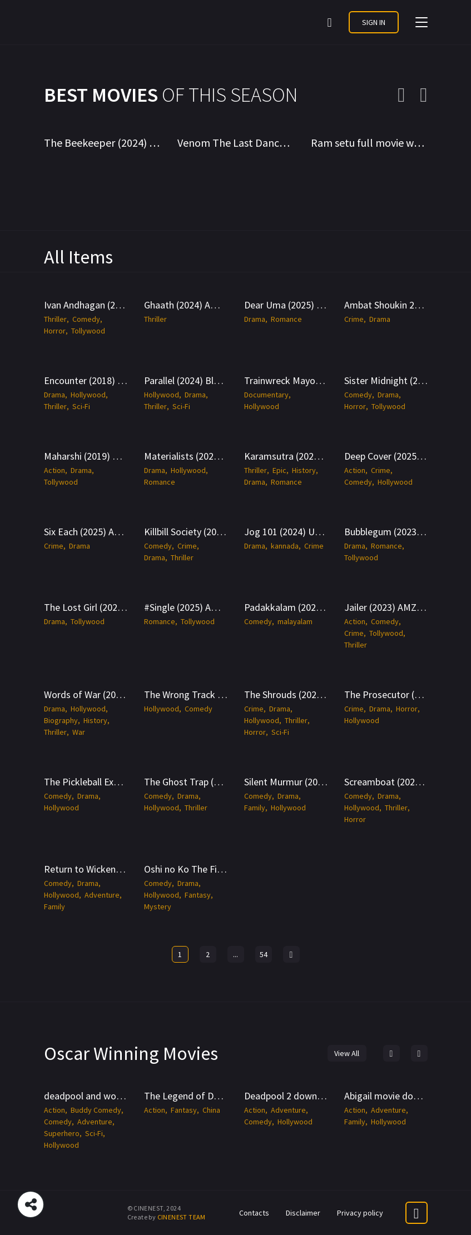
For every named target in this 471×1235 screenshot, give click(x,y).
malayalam (295, 621)
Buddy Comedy (96, 1110)
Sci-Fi (81, 406)
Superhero (62, 1133)
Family (254, 808)
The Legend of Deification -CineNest (220, 1095)
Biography (61, 720)
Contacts (254, 1213)
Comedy (86, 319)
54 (263, 954)
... (235, 954)
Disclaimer (303, 1213)
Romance (286, 319)
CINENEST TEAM (181, 1217)
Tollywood (88, 331)
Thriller (55, 319)
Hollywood (88, 395)
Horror (55, 331)
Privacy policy (360, 1213)
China (211, 1110)
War (78, 732)
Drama (254, 319)
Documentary (266, 395)
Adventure (102, 895)
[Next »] (291, 954)
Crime (354, 319)
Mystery (157, 907)
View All (346, 1053)
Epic (279, 470)
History (304, 470)
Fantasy (198, 895)
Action (54, 470)
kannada (285, 546)
